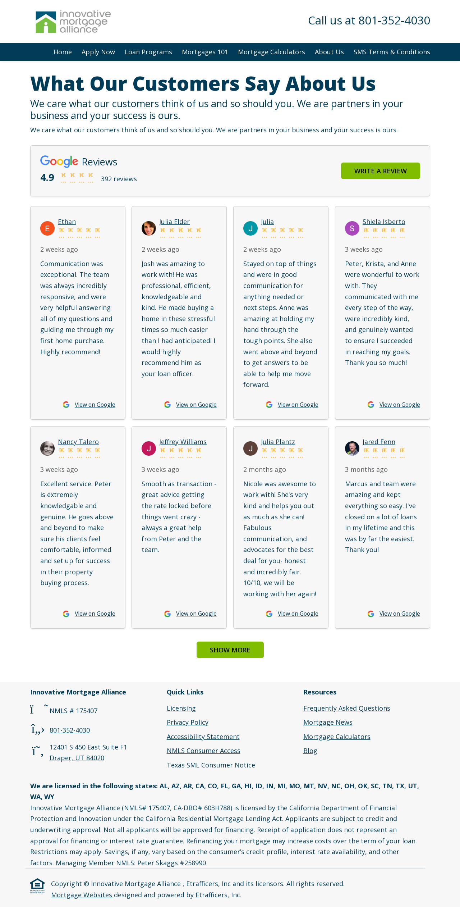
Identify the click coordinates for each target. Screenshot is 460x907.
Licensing (181, 708)
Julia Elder (174, 221)
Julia (267, 221)
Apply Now (98, 51)
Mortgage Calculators (271, 51)
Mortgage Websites (82, 894)
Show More (230, 650)
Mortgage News (328, 722)
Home (63, 51)
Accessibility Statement (203, 736)
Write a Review (380, 171)
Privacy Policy (187, 722)
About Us (329, 51)
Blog (310, 750)
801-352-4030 (70, 730)
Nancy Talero (78, 441)
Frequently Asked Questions (346, 708)
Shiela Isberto (384, 221)
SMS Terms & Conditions (392, 51)
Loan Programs (148, 51)
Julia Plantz (278, 441)
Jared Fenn (379, 441)
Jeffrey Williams (183, 441)
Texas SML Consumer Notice (211, 765)
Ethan (67, 221)
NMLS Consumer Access (203, 750)
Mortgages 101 (205, 51)
